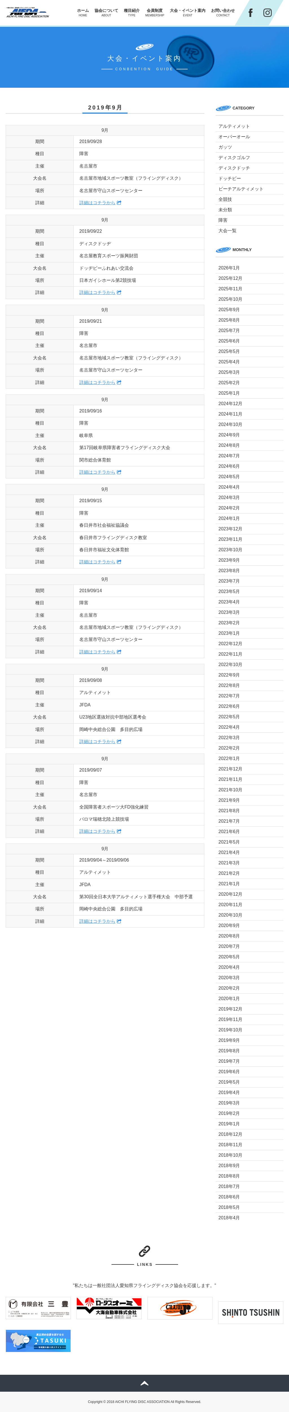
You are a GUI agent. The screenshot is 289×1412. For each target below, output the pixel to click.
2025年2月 (229, 382)
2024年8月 (229, 445)
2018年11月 (230, 1144)
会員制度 (154, 12)
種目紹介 (132, 12)
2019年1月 (229, 1123)
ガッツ (225, 147)
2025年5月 (229, 351)
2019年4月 (229, 1092)
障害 (222, 220)
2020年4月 (229, 967)
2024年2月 (229, 508)
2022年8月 (229, 685)
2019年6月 (229, 1071)
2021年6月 (229, 831)
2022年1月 (229, 758)
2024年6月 (229, 466)
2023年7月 (229, 581)
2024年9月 (229, 434)
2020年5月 (229, 956)
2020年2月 (229, 988)
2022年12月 (230, 643)
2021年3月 (229, 862)
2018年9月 (229, 1165)
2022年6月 (229, 706)
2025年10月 (230, 299)
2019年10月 (230, 1029)
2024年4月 (229, 487)
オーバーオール (234, 136)
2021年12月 (230, 769)
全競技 (225, 199)
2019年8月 (229, 1050)
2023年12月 (230, 528)
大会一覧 (227, 230)
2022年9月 (229, 675)
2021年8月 (229, 810)
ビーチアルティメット (241, 188)
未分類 (225, 209)
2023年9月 (229, 560)
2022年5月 (229, 716)
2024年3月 (229, 497)
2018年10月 (230, 1155)
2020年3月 (229, 977)
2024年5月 (229, 476)
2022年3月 (229, 737)
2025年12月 (230, 278)
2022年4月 (229, 727)
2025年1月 (229, 393)
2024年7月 (229, 455)
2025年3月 (229, 372)
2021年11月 (230, 779)
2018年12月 (230, 1134)
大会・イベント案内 (187, 12)
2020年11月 (230, 904)
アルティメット (234, 126)
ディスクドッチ (234, 168)
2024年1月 (229, 518)
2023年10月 (230, 549)
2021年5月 (229, 842)
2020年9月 (229, 925)
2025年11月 (230, 288)
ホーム (83, 12)
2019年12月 (230, 1009)
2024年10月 (230, 424)
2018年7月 (229, 1186)
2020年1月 (229, 998)
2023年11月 (230, 539)
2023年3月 (229, 612)
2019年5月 (229, 1082)
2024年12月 (230, 403)
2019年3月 (229, 1103)
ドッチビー (229, 178)
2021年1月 (229, 883)
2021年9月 (229, 800)
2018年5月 (229, 1207)
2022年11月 (230, 654)
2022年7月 (229, 695)
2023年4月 (229, 602)
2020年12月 (230, 894)
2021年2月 (229, 873)
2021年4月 (229, 852)
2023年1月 (229, 633)
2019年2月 (229, 1113)
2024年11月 (230, 414)
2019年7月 (229, 1061)
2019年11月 (230, 1019)
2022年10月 (230, 664)
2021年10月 (230, 789)
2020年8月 (229, 936)
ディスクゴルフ (234, 157)
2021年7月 (229, 821)
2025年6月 (229, 341)
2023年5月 (229, 591)
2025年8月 (229, 320)
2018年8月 (229, 1176)
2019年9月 (229, 1040)
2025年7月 (229, 330)
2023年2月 (229, 622)
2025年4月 (229, 361)
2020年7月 (229, 946)
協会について (106, 12)
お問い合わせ (223, 12)
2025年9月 (229, 309)
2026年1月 (229, 267)
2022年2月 (229, 748)
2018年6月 (229, 1196)
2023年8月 (229, 570)
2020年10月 (230, 915)
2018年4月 (229, 1217)
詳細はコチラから (97, 202)
